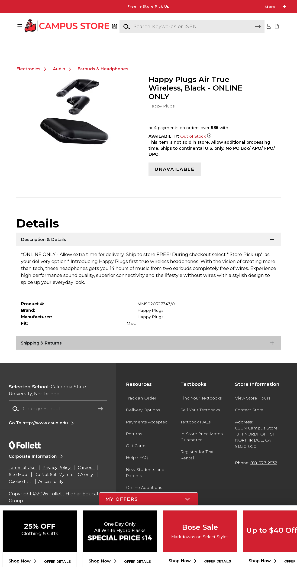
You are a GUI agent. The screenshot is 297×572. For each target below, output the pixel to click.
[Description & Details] (148, 249)
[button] (20, 26)
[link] (277, 26)
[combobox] (58, 419)
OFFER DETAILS (57, 561)
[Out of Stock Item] (209, 147)
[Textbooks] (114, 26)
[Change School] (58, 419)
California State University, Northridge (47, 401)
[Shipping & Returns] (148, 353)
